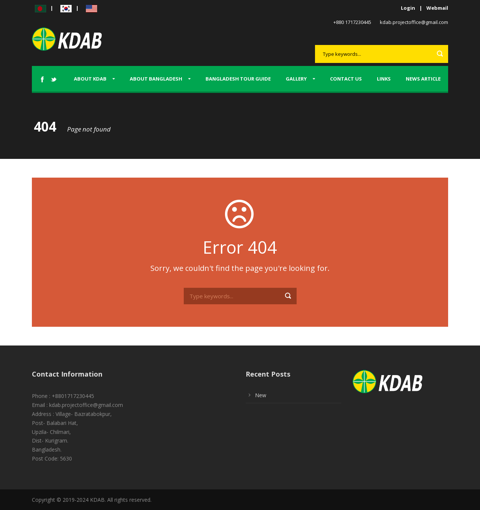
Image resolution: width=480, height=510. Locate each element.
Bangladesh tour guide (238, 78)
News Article (423, 78)
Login (408, 7)
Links (384, 78)
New (260, 395)
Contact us (346, 78)
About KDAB (90, 78)
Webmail (437, 7)
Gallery (296, 78)
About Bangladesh (156, 78)
